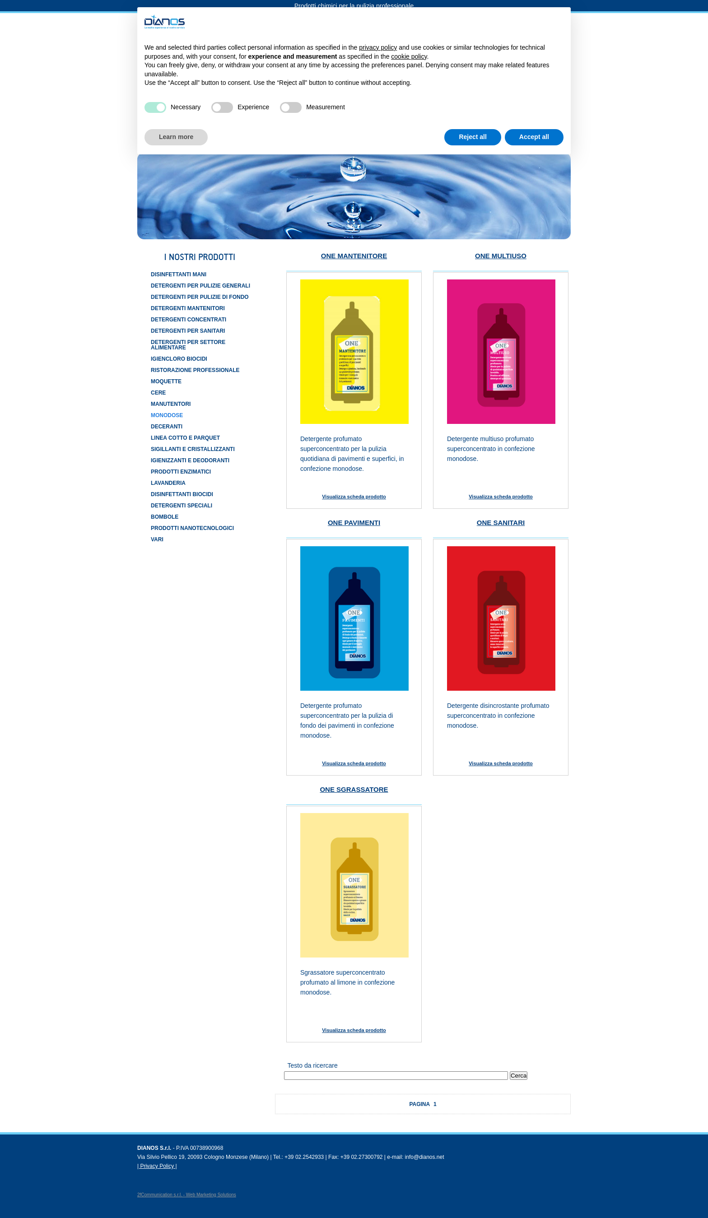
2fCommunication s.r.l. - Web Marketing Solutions (186, 1194)
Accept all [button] (534, 136)
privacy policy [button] (378, 47)
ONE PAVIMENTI (354, 522)
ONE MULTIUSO (500, 256)
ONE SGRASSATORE (354, 789)
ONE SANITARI (501, 522)
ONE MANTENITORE (354, 256)
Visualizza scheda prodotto (354, 496)
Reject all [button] (472, 136)
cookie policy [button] (409, 56)
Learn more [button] (176, 136)
